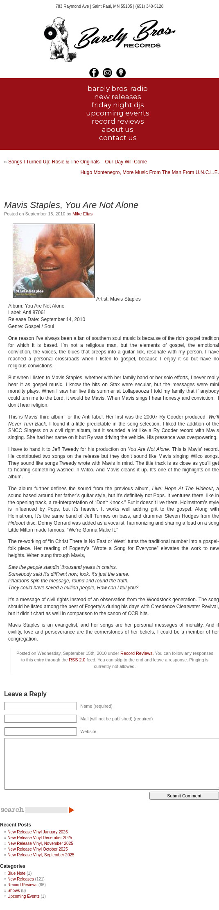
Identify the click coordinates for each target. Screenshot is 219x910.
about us (117, 129)
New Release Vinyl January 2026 (37, 832)
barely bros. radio (118, 88)
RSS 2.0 (77, 659)
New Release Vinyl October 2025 (37, 849)
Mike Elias (82, 213)
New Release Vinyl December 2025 (39, 837)
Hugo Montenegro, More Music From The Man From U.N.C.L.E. (149, 172)
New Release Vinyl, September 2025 (40, 855)
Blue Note (16, 873)
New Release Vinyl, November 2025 (40, 843)
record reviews (118, 121)
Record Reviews (136, 653)
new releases (117, 97)
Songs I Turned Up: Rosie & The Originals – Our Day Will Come (77, 162)
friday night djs (118, 105)
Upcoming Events (23, 896)
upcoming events (117, 113)
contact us (118, 138)
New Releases (20, 879)
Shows (13, 890)
